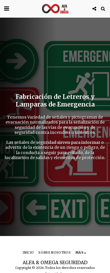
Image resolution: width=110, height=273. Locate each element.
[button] (6, 8)
